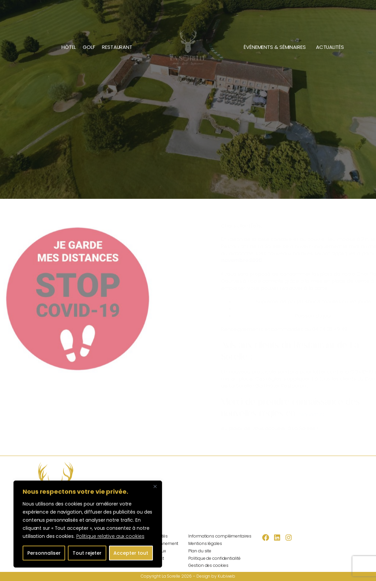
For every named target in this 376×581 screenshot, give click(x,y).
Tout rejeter (87, 553)
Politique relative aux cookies (110, 536)
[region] (88, 524)
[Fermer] (155, 486)
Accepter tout (130, 553)
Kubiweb (226, 576)
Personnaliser (44, 553)
